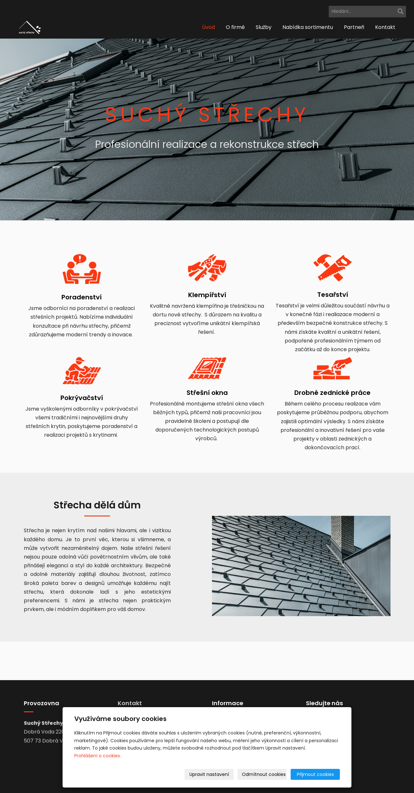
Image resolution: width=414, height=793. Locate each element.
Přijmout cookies (315, 774)
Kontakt (385, 27)
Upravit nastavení (209, 774)
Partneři (354, 27)
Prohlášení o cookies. (97, 755)
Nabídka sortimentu (307, 27)
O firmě (235, 27)
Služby (263, 27)
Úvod (208, 27)
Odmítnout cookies (264, 774)
